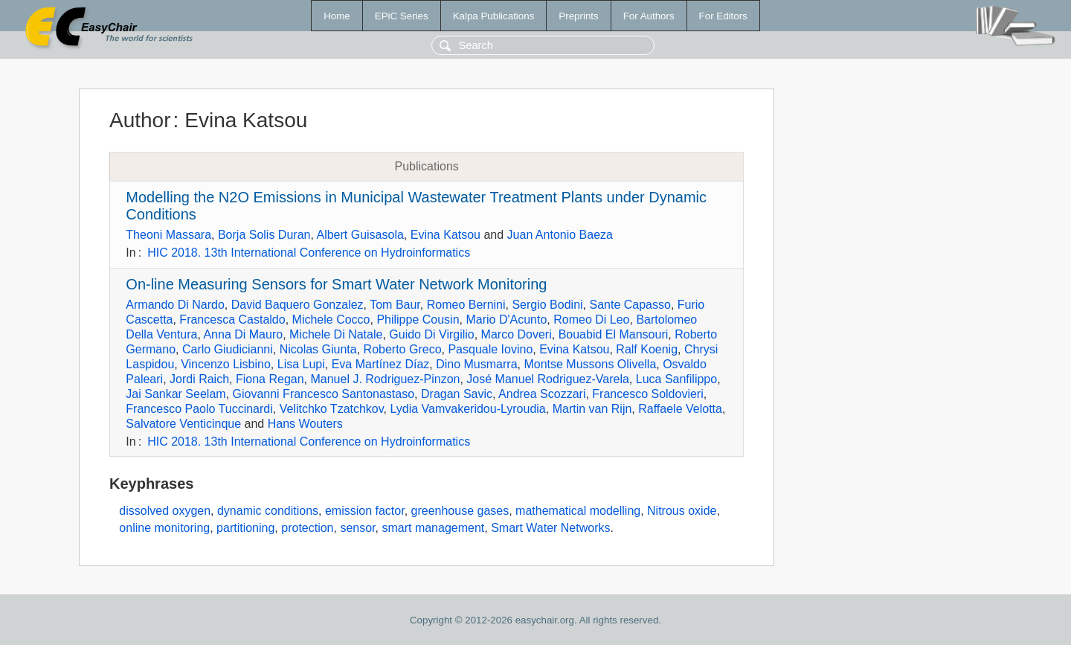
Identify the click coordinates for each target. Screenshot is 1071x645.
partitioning (245, 528)
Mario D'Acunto (506, 319)
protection (307, 528)
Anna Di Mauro (243, 334)
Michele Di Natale (335, 334)
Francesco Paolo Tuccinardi (199, 408)
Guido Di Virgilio (431, 334)
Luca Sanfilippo (676, 379)
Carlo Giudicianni (227, 349)
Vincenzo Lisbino (226, 364)
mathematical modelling (577, 510)
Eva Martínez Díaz (381, 364)
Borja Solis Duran (264, 234)
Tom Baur (395, 304)
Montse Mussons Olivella (590, 364)
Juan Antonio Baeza (560, 234)
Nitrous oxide (681, 510)
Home (337, 16)
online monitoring (164, 528)
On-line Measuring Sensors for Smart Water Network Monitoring (336, 284)
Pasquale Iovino (490, 349)
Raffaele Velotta (680, 408)
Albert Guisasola (359, 234)
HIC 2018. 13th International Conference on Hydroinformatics (308, 252)
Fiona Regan (270, 379)
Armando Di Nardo (175, 304)
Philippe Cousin (417, 319)
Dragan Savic (456, 394)
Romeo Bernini (466, 304)
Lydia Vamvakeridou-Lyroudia (467, 408)
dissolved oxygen (164, 510)
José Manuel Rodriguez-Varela (547, 379)
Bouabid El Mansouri (614, 334)
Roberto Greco (403, 349)
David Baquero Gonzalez (297, 304)
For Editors (723, 16)
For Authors (649, 16)
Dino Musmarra (476, 364)
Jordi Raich (199, 379)
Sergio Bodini (547, 304)
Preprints (578, 16)
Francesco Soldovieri (647, 394)
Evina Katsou (445, 234)
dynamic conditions (267, 510)
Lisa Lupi (301, 364)
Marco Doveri (516, 334)
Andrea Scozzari (541, 394)
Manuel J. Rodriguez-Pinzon (385, 379)
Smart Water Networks (550, 528)
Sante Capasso (629, 304)
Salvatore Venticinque (183, 423)
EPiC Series (401, 16)
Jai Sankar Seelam (175, 394)
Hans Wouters (305, 423)
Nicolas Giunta (318, 349)
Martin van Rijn (592, 408)
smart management (433, 528)
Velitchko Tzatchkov (332, 408)
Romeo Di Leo (591, 319)
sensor (357, 528)
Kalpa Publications (494, 16)
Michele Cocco (331, 319)
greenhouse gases (460, 510)
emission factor (365, 510)
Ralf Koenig (647, 349)
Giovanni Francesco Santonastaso (324, 394)
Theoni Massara (168, 234)
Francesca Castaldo (232, 319)
